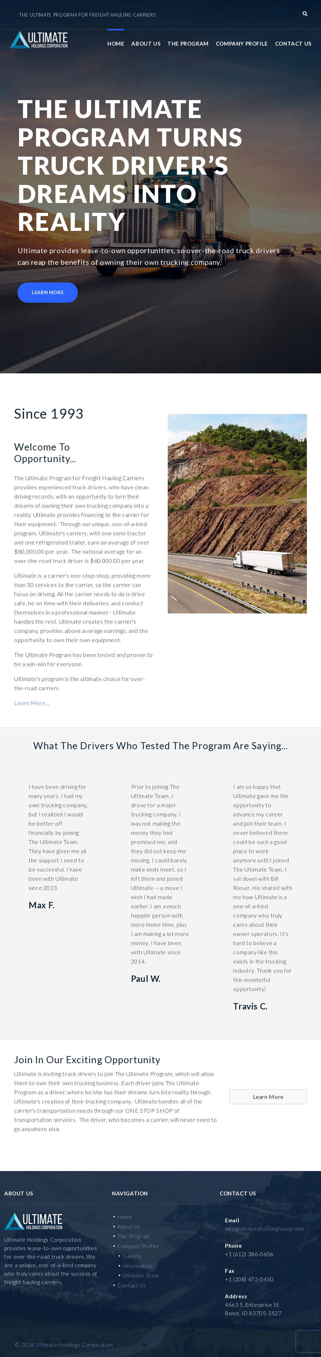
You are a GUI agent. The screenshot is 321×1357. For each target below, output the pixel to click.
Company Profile (242, 42)
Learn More (48, 292)
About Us (145, 42)
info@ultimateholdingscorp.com (264, 1227)
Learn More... (31, 702)
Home (115, 42)
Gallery (132, 1255)
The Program (188, 42)
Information (138, 1265)
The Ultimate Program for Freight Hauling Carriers (87, 15)
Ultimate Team (141, 1274)
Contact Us (293, 42)
